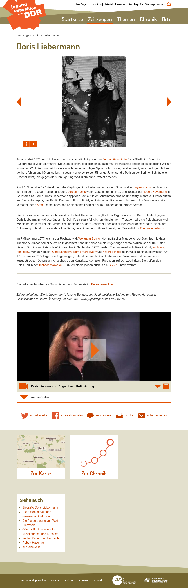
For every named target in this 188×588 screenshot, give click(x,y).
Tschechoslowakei (50, 265)
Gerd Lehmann (62, 251)
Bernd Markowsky (85, 251)
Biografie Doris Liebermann (40, 507)
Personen (120, 4)
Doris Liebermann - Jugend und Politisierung (62, 386)
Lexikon (68, 580)
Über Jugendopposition (88, 4)
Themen (126, 19)
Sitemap (150, 4)
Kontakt (161, 4)
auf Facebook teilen (67, 415)
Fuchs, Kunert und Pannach (40, 538)
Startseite (72, 19)
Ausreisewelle (31, 547)
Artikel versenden (152, 415)
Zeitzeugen (100, 19)
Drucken (125, 415)
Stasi (40, 204)
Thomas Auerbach (152, 228)
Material (108, 4)
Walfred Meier (112, 251)
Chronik (148, 19)
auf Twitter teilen (34, 415)
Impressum (83, 580)
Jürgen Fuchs (142, 187)
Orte (166, 19)
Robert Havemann (155, 191)
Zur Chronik (94, 473)
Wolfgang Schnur (89, 238)
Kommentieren (99, 415)
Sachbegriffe (135, 4)
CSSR (113, 265)
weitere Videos (40, 397)
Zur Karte (40, 473)
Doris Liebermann (47, 35)
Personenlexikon (102, 284)
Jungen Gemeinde (115, 159)
